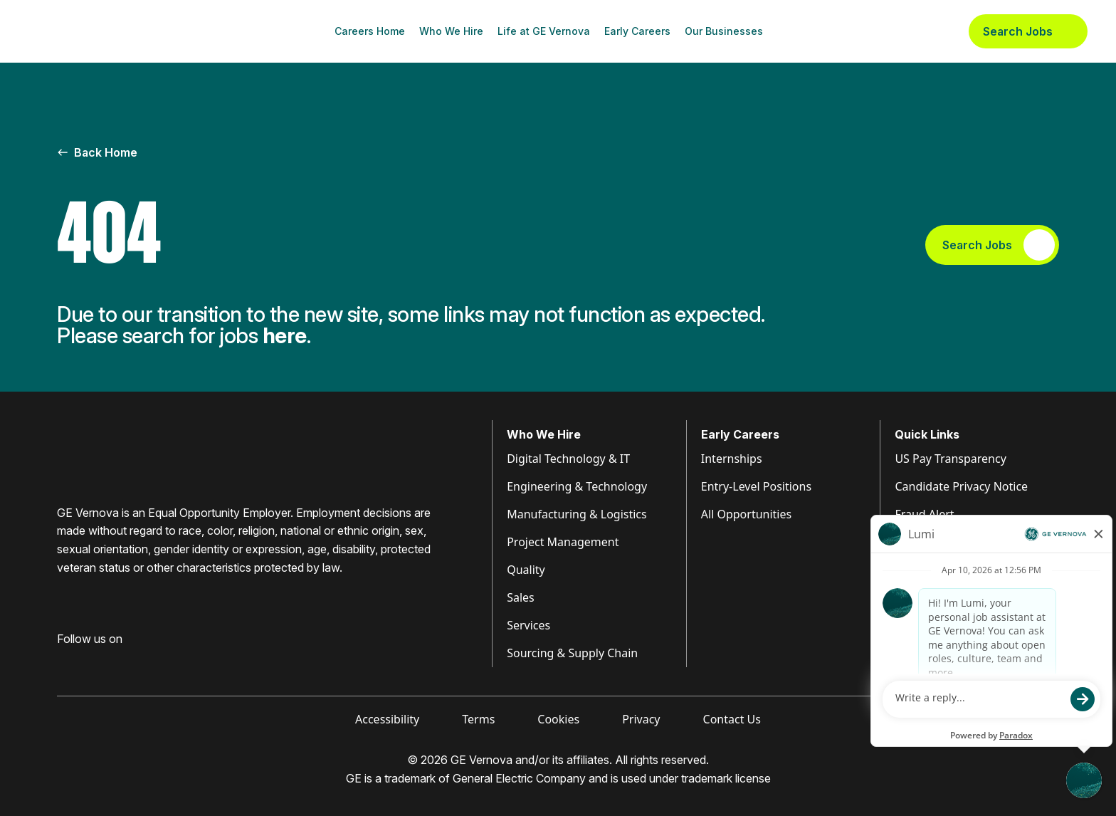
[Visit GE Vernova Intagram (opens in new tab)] (114, 661)
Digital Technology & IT (568, 458)
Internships (731, 458)
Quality (526, 569)
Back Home (97, 152)
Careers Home (370, 31)
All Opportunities (746, 514)
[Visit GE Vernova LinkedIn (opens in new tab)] (88, 661)
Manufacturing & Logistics (577, 514)
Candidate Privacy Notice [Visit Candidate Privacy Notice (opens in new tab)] (961, 486)
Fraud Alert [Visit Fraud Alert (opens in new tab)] (924, 514)
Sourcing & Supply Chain (572, 653)
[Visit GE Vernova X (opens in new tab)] (170, 661)
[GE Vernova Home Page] (96, 31)
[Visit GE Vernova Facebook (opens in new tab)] (62, 661)
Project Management (562, 542)
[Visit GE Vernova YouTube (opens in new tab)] (142, 661)
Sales (521, 597)
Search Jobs (1028, 31)
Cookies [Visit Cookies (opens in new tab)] (558, 719)
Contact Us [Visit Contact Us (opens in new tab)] (732, 719)
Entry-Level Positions (756, 486)
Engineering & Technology (577, 486)
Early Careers (637, 31)
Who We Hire (451, 31)
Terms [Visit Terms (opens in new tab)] (478, 719)
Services (528, 625)
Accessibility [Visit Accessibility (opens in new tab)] (387, 719)
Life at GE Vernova (544, 31)
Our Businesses (724, 31)
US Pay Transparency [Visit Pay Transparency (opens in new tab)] (950, 458)
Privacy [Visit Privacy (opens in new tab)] (641, 719)
